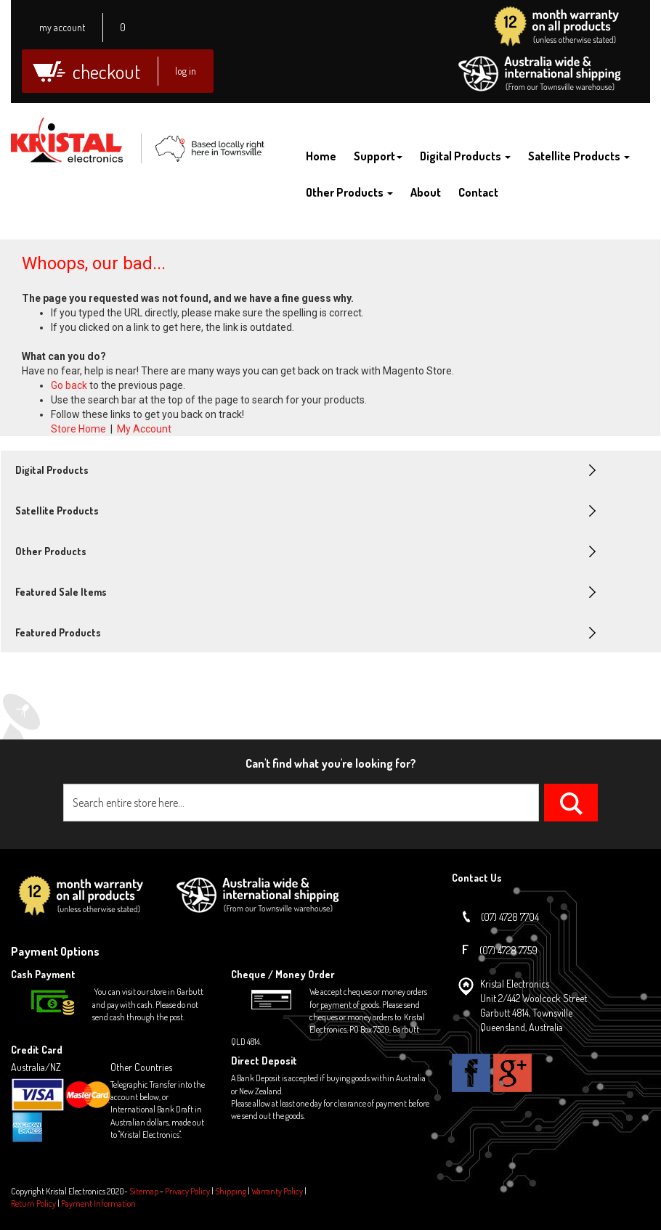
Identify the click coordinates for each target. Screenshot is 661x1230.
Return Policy (33, 1203)
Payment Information (98, 1203)
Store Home (78, 429)
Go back (69, 385)
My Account (62, 27)
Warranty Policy (277, 1191)
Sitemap (143, 1191)
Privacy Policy (187, 1191)
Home (321, 156)
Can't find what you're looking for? (331, 763)
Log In (185, 71)
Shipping (230, 1191)
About (425, 192)
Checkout (106, 71)
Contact (478, 192)
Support (378, 156)
